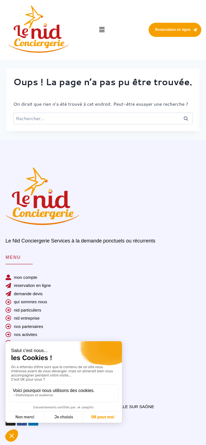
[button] (102, 30)
